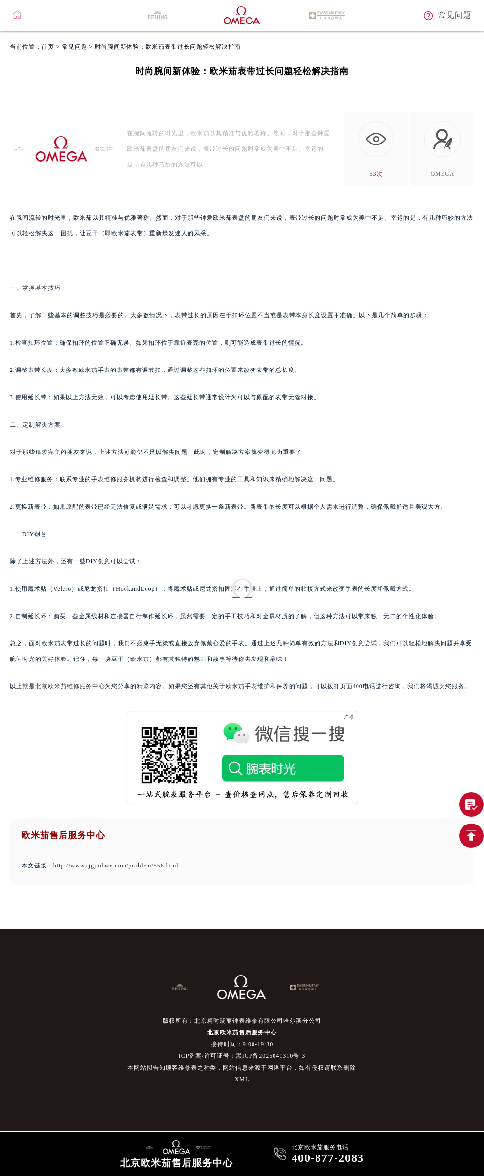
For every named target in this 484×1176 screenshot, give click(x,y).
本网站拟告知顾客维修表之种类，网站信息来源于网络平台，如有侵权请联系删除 (241, 1067)
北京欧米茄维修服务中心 (70, 686)
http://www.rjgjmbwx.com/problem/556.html (116, 865)
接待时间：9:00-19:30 (242, 1044)
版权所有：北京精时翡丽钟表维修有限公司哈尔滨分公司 (242, 1020)
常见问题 (74, 46)
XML (242, 1079)
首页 (48, 46)
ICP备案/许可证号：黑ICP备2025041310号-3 (242, 1055)
